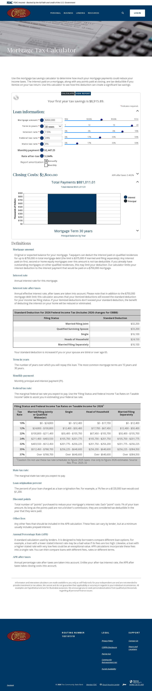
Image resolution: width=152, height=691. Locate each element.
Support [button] (134, 632)
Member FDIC (91, 684)
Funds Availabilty (109, 669)
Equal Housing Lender (110, 684)
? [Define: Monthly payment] (41, 150)
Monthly (52, 165)
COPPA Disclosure (109, 647)
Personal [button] (55, 13)
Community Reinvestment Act (109, 661)
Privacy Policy (107, 641)
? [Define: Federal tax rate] (41, 138)
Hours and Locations (133, 648)
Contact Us (133, 641)
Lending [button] (80, 13)
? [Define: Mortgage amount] (41, 120)
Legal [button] (105, 632)
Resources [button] (93, 13)
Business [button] (68, 13)
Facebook (10, 685)
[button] (76, 111)
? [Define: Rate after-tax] (41, 156)
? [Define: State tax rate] (41, 144)
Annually (52, 161)
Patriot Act (106, 654)
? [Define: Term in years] (41, 126)
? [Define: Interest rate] (41, 132)
